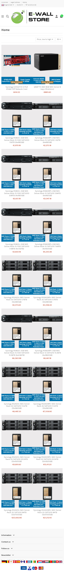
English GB (7, 5)
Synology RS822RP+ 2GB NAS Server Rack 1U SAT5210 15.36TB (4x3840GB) (47, 353)
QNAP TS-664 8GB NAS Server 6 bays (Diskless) (47, 88)
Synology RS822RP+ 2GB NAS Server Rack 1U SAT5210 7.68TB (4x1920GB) (47, 246)
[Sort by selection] (45, 39)
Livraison (4, 2)
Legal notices (15, 2)
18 (59, 39)
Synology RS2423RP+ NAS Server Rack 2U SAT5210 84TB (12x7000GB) (47, 512)
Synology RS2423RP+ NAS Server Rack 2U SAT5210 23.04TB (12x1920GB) (47, 459)
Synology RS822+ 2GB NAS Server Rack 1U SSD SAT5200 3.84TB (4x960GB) (16, 193)
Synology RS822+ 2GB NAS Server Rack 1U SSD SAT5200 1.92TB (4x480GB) (16, 140)
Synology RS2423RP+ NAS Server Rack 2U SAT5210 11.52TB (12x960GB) (47, 406)
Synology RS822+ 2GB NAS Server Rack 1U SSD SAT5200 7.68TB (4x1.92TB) (16, 246)
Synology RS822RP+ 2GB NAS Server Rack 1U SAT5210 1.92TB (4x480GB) (47, 140)
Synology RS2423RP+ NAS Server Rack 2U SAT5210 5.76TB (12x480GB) (47, 299)
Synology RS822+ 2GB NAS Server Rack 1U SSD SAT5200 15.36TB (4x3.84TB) (16, 353)
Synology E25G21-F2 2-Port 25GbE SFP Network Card (17, 88)
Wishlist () (31, 5)
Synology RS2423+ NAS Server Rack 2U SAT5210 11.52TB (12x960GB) (17, 406)
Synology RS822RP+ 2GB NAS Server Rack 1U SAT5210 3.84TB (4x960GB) (47, 193)
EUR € (20, 5)
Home (25, 2)
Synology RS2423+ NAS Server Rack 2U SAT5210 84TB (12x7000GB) (17, 512)
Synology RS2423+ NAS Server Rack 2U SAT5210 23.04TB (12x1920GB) (17, 459)
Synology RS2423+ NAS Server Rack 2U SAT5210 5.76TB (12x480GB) (17, 299)
